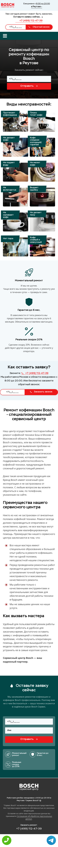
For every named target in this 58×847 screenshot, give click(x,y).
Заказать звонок (41, 392)
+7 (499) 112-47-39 (28, 20)
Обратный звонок (39, 27)
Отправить (29, 86)
